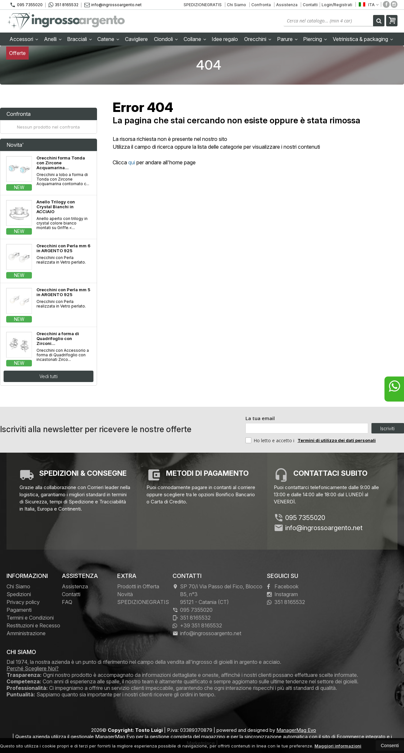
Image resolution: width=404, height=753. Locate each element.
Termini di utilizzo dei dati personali (337, 440)
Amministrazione (26, 633)
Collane (195, 39)
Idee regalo (225, 39)
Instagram (282, 594)
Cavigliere (136, 39)
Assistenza (287, 4)
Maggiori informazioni (337, 745)
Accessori (23, 39)
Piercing (315, 39)
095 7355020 (26, 5)
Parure (287, 39)
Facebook (283, 586)
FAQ (67, 602)
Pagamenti (19, 610)
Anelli (53, 39)
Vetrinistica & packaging (363, 39)
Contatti (310, 4)
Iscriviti (387, 428)
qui (131, 162)
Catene (108, 39)
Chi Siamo (236, 4)
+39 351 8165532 (197, 625)
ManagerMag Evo (296, 730)
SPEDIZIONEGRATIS (203, 4)
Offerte (17, 53)
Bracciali (79, 39)
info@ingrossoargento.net (113, 4)
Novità (125, 594)
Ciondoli (166, 39)
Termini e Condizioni (30, 617)
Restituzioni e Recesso (33, 625)
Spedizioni (19, 594)
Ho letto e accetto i (270, 440)
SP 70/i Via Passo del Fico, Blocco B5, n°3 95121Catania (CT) (217, 594)
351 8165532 (63, 5)
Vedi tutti (48, 376)
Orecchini (257, 39)
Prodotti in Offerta (138, 586)
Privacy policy (23, 602)
